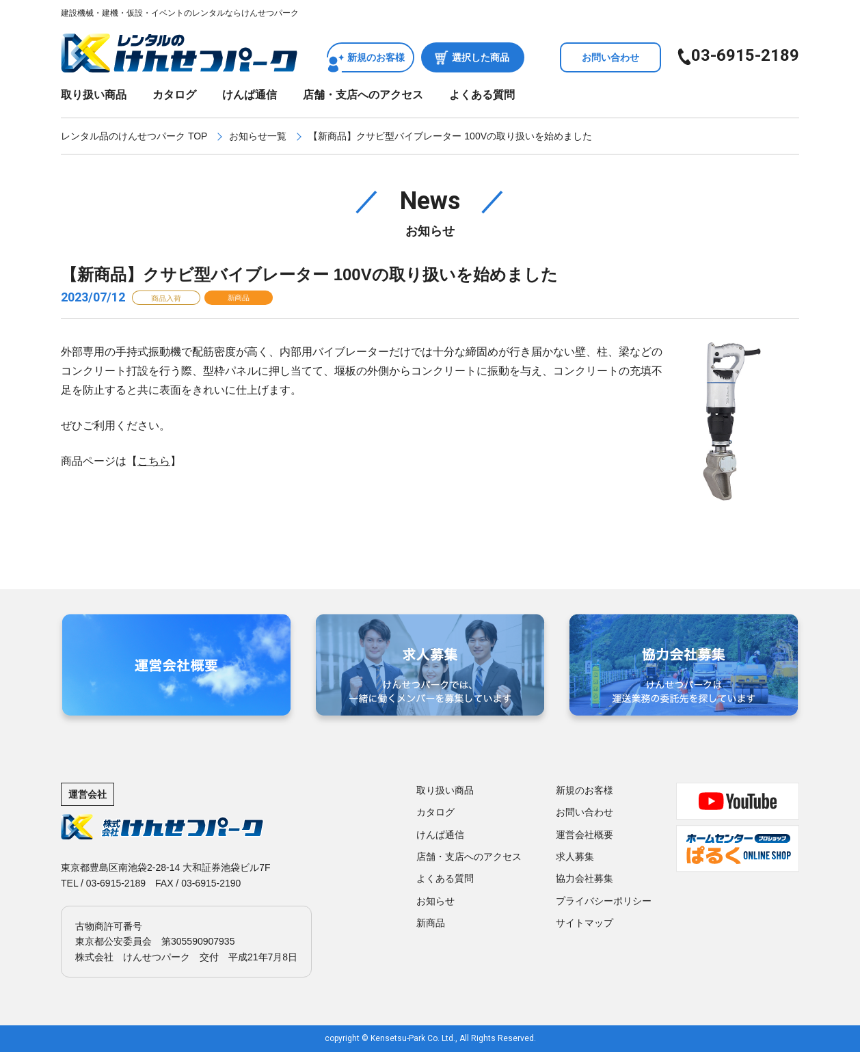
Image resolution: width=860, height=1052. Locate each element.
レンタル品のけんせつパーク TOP (134, 136)
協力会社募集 (584, 878)
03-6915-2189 (745, 55)
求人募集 (575, 856)
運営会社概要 (584, 834)
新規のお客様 (376, 57)
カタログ (174, 94)
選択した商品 (480, 57)
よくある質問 (482, 94)
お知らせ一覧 (257, 136)
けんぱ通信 (249, 94)
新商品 (430, 922)
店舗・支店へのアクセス (363, 94)
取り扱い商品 (93, 94)
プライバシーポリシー (603, 900)
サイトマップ (584, 922)
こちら (153, 461)
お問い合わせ (610, 57)
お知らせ (435, 900)
